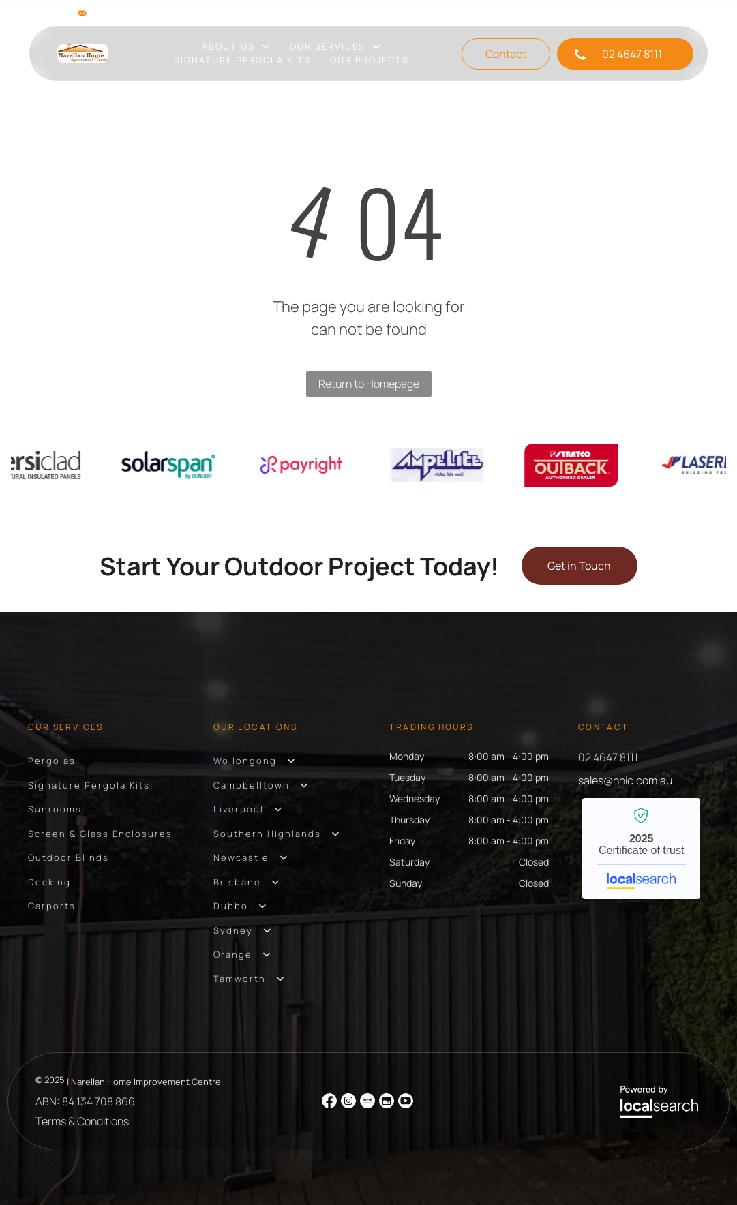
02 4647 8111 (608, 757)
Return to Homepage (368, 383)
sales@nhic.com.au (139, 12)
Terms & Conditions (82, 1121)
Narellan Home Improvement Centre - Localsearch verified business (641, 848)
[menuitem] (236, 47)
